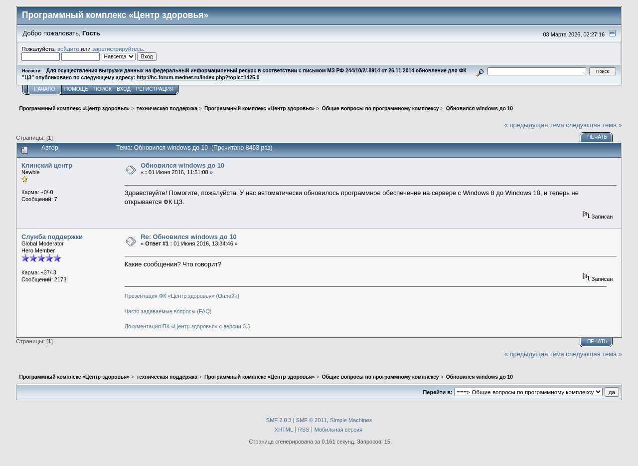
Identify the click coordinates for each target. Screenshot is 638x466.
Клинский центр (46, 165)
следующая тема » (594, 125)
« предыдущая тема (534, 125)
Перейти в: (437, 392)
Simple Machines (351, 420)
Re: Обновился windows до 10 (188, 236)
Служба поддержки (52, 236)
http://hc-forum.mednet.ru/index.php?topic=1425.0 (198, 77)
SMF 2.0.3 (279, 420)
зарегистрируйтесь (117, 48)
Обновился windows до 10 (182, 165)
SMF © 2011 (311, 420)
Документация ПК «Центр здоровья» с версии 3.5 (188, 326)
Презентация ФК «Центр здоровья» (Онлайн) (182, 296)
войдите (68, 48)
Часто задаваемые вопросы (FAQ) (168, 311)
